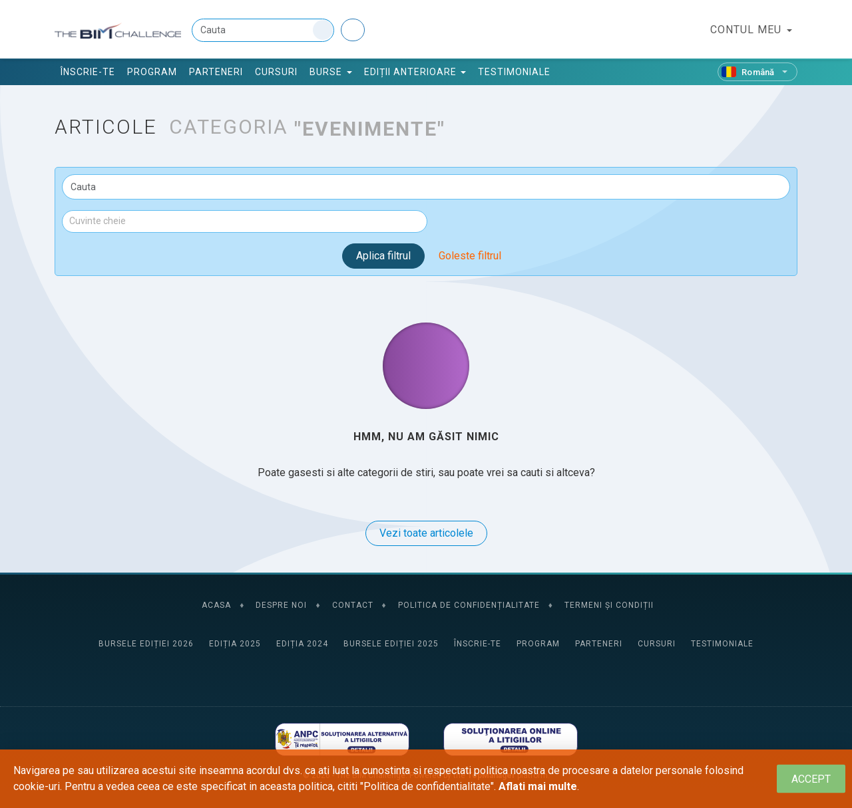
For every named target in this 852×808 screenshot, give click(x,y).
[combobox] (244, 221)
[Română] (757, 72)
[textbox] (244, 221)
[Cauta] (263, 30)
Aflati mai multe (538, 786)
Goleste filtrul (470, 255)
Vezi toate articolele (426, 533)
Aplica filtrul (383, 255)
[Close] (811, 779)
